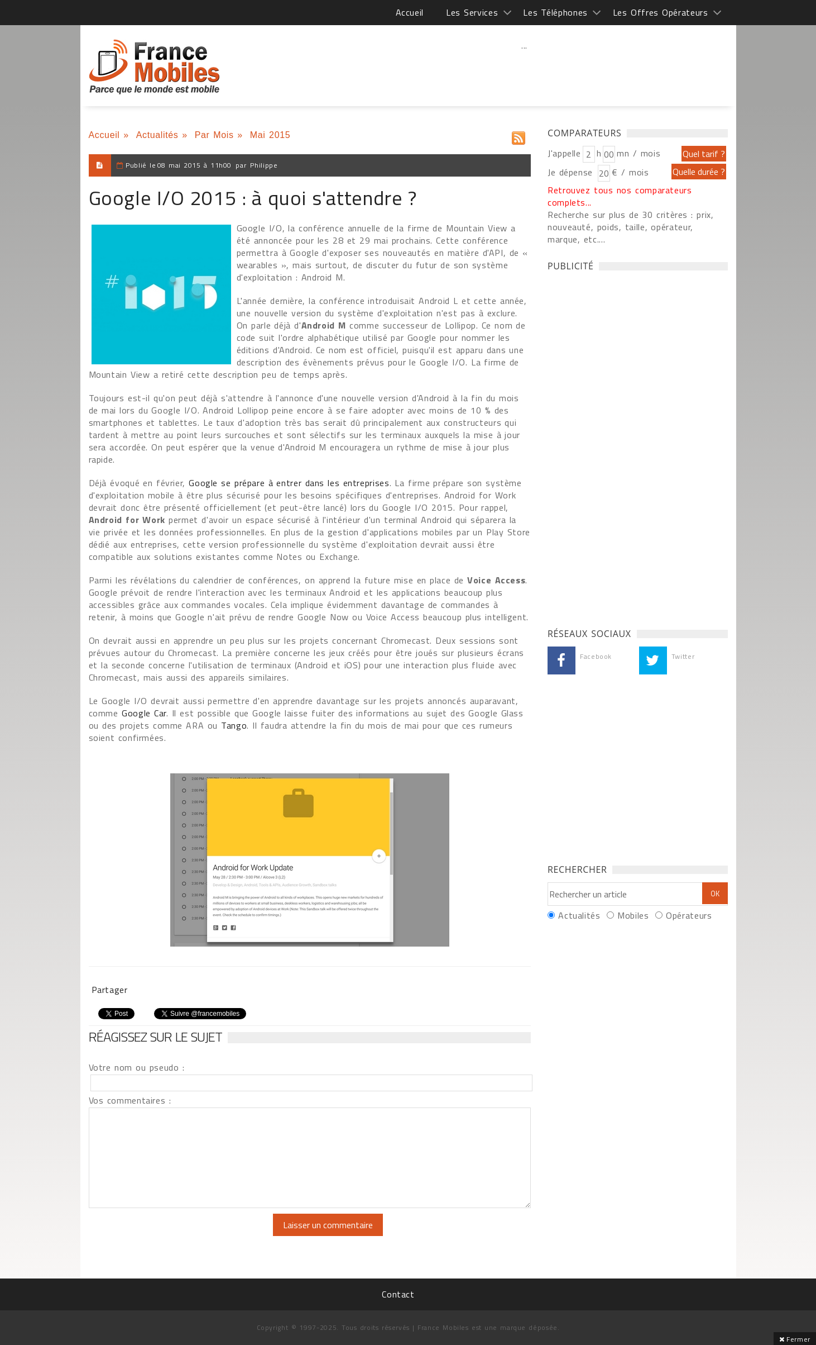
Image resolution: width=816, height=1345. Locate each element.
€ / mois (630, 172)
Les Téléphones (555, 12)
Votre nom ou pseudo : (137, 1067)
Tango (234, 725)
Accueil (410, 12)
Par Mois (214, 135)
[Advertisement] (524, 70)
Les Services (472, 12)
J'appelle (564, 153)
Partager (110, 989)
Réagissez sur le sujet (156, 1036)
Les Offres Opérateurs (660, 12)
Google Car (144, 713)
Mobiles (633, 915)
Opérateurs (689, 915)
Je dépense (572, 172)
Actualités (157, 135)
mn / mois (638, 153)
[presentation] (182, 1235)
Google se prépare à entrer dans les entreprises (289, 482)
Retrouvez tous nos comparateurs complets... (620, 196)
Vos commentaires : (130, 1100)
